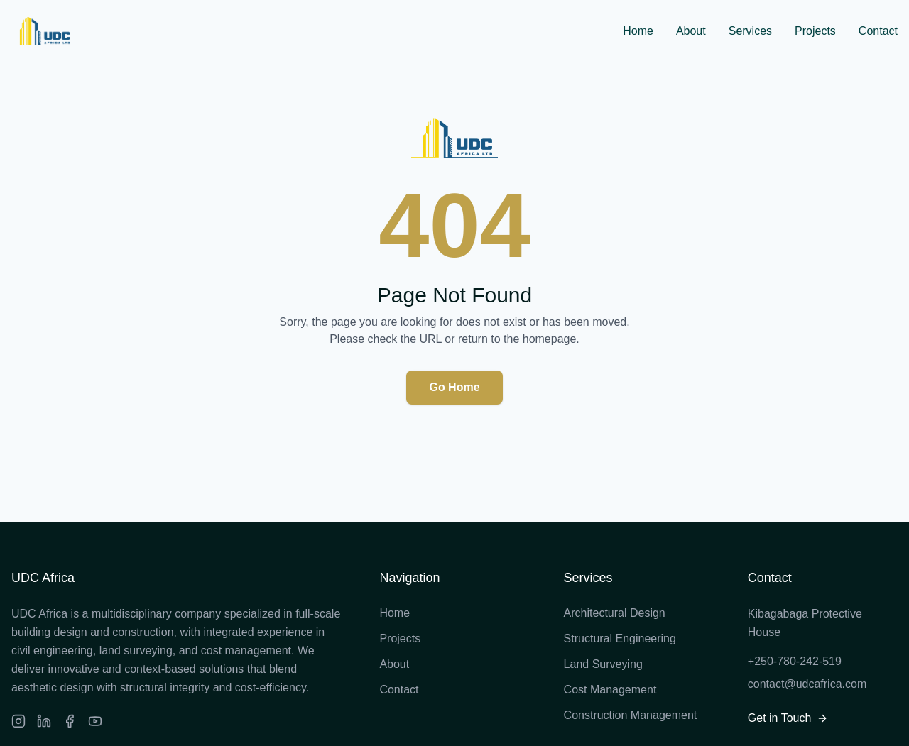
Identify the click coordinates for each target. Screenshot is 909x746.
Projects (815, 31)
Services (750, 31)
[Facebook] (69, 721)
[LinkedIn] (44, 721)
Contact (878, 31)
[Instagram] (18, 721)
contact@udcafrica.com (807, 684)
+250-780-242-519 (795, 661)
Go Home (454, 387)
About (691, 31)
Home (638, 31)
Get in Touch (788, 718)
